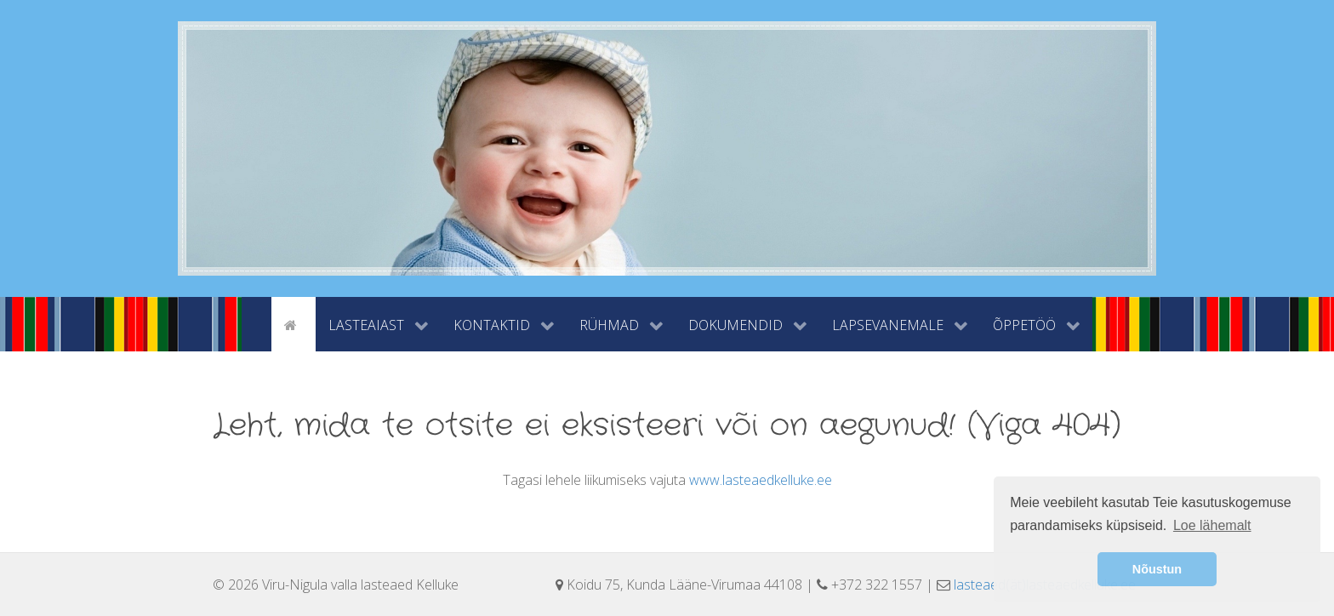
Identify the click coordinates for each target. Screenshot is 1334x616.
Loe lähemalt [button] (1212, 525)
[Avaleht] (293, 323)
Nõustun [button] (1157, 569)
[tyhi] (256, 323)
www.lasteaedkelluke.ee (760, 480)
